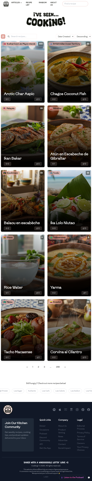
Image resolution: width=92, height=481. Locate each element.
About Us (62, 426)
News (60, 436)
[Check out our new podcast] (72, 477)
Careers (81, 443)
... (50, 367)
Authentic (34, 391)
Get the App (45, 448)
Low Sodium (77, 391)
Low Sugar (20, 391)
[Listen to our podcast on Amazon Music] (65, 409)
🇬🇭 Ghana (7, 237)
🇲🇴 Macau (7, 302)
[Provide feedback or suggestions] (89, 477)
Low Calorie (62, 391)
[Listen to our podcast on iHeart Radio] (71, 409)
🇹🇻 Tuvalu (54, 173)
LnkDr (46, 477)
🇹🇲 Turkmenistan (57, 237)
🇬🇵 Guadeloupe (10, 173)
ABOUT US (53, 3)
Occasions (44, 430)
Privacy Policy (83, 432)
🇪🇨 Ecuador (55, 302)
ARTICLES (16, 2)
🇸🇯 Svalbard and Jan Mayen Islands (19, 44)
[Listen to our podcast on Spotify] (54, 409)
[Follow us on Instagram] (77, 409)
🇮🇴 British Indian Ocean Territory (65, 44)
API (41, 444)
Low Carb (48, 391)
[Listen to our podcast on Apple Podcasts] (59, 409)
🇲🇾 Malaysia (8, 108)
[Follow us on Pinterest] (82, 409)
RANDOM (42, 2)
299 (58, 367)
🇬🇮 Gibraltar (55, 108)
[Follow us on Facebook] (88, 409)
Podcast (43, 433)
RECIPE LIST (29, 3)
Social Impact (64, 448)
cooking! (46, 21)
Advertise (62, 440)
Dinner (43, 426)
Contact (62, 444)
